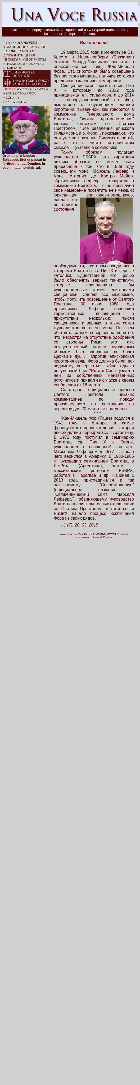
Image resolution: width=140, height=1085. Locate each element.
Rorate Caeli (103, 370)
